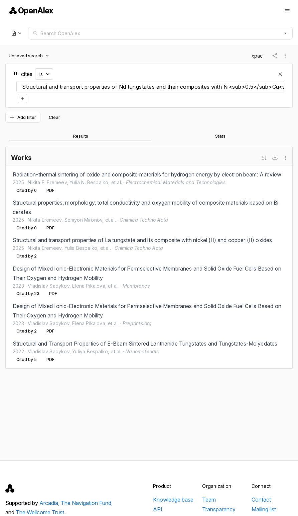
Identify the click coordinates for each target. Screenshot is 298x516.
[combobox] (160, 33)
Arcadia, (50, 503)
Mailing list (264, 509)
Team (209, 499)
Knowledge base (173, 499)
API (157, 509)
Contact (261, 499)
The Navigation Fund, (87, 503)
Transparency (219, 509)
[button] (285, 33)
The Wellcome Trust (40, 512)
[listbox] (149, 266)
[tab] (80, 136)
